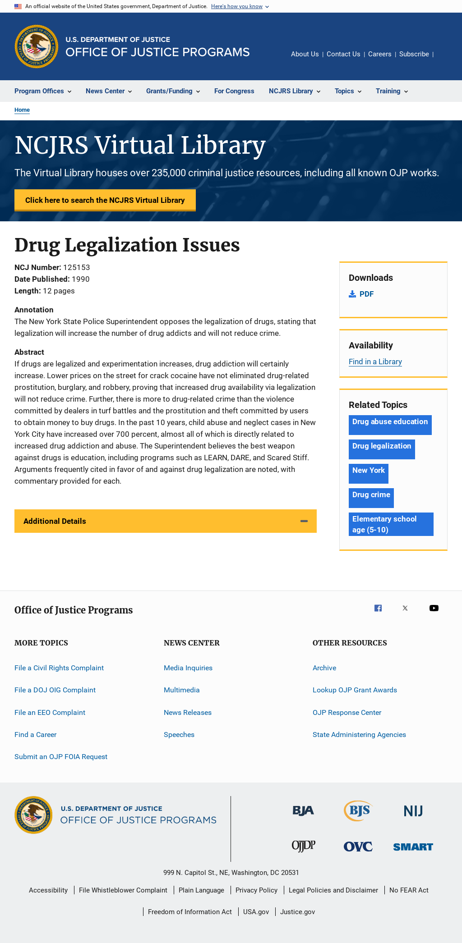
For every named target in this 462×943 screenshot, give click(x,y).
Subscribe (414, 54)
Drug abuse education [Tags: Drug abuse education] (390, 421)
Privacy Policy (256, 890)
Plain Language (201, 890)
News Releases (188, 712)
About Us (305, 54)
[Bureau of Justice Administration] (303, 817)
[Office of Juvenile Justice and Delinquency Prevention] (303, 854)
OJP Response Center (347, 712)
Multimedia (182, 690)
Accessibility (48, 890)
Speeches (179, 734)
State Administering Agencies (359, 734)
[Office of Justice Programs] (36, 46)
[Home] (157, 46)
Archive (324, 668)
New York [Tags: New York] (368, 470)
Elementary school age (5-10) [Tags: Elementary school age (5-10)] (384, 524)
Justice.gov (297, 912)
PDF (367, 293)
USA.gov (256, 912)
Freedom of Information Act (190, 912)
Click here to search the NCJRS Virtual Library (105, 200)
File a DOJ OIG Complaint (55, 690)
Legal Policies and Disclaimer (333, 890)
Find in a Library (375, 361)
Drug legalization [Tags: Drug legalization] (381, 445)
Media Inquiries (188, 668)
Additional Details (54, 521)
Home (22, 109)
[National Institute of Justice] (413, 818)
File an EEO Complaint (49, 712)
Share (447, 60)
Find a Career (35, 734)
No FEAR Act (409, 890)
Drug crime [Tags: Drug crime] (371, 494)
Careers (380, 54)
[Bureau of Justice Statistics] (358, 823)
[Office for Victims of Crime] (358, 853)
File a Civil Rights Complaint (59, 668)
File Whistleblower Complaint (123, 890)
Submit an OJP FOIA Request (60, 756)
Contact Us (343, 54)
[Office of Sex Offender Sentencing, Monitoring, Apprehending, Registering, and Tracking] (413, 852)
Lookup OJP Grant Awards (355, 690)
